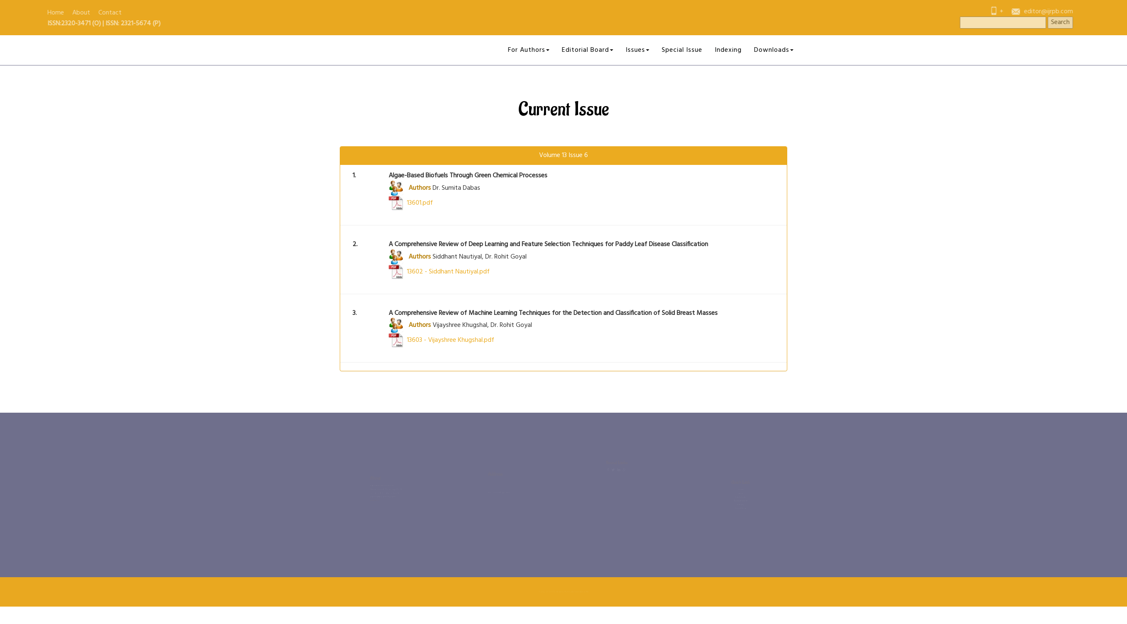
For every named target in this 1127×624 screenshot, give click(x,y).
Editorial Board (587, 50)
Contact (17, 12)
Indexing (728, 50)
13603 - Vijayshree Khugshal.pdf (441, 340)
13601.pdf (411, 203)
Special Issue (682, 50)
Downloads (773, 50)
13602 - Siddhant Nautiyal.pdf (439, 271)
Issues (637, 50)
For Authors (528, 50)
